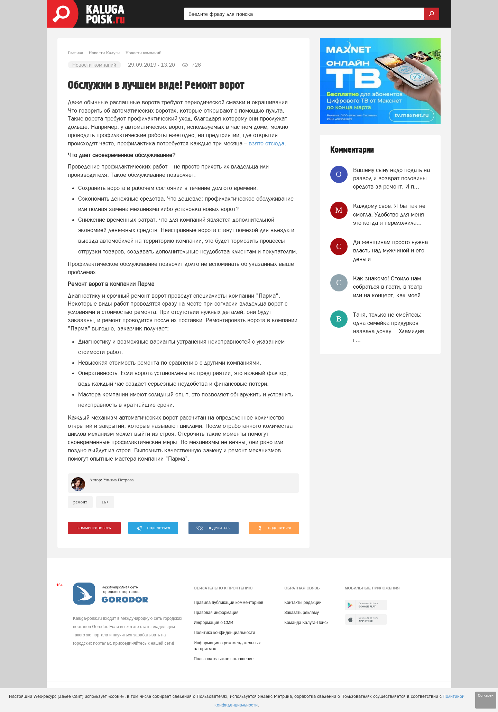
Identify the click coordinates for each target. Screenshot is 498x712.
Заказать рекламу (301, 612)
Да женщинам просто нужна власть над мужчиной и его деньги (390, 250)
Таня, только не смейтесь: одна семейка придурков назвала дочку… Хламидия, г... (389, 327)
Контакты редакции (302, 602)
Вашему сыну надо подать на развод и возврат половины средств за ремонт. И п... (391, 178)
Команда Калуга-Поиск (306, 622)
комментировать (94, 527)
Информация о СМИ (213, 622)
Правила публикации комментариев (228, 602)
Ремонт (80, 501)
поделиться (153, 528)
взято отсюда (266, 143)
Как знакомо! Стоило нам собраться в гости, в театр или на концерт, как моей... (389, 287)
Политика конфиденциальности (224, 632)
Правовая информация (216, 612)
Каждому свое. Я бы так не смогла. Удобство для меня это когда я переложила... (389, 214)
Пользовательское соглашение (223, 658)
